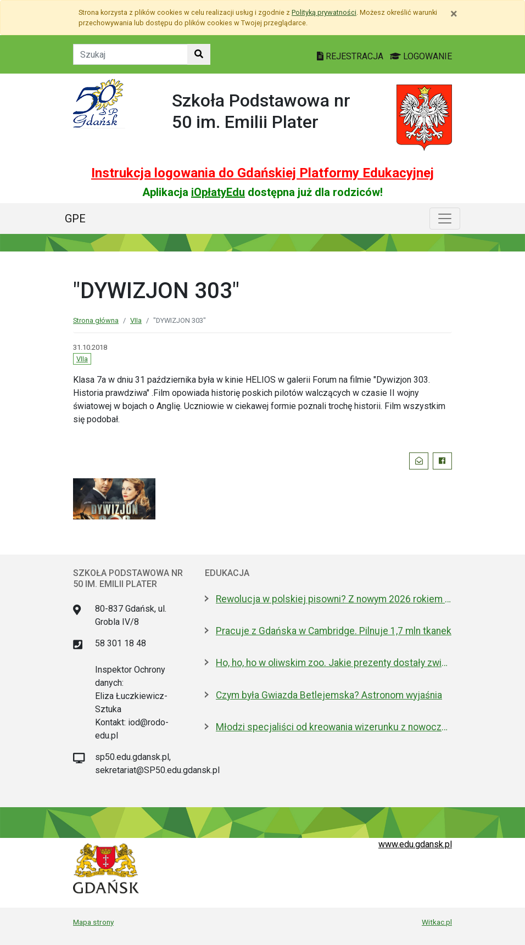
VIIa (136, 320)
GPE (75, 218)
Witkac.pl (437, 922)
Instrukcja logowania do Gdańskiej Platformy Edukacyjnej (262, 173)
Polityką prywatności (324, 12)
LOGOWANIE (421, 56)
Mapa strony (93, 922)
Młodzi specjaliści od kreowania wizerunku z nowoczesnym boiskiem (334, 727)
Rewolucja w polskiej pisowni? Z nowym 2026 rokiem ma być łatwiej (334, 599)
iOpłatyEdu (218, 192)
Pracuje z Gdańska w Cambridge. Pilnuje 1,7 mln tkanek (333, 630)
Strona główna (96, 320)
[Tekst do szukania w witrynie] (130, 54)
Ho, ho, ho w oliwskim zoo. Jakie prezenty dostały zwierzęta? (334, 662)
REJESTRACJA (351, 56)
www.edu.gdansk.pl (415, 844)
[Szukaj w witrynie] (198, 54)
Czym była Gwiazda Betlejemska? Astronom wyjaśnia (329, 695)
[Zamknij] (453, 13)
